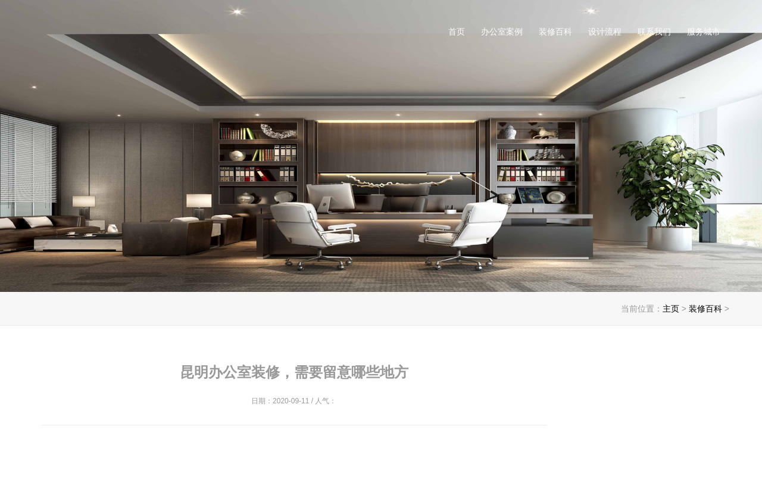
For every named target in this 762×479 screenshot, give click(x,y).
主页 (671, 308)
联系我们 (654, 31)
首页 (456, 31)
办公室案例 (502, 31)
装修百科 (555, 31)
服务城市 (703, 31)
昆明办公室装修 (162, 36)
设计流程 (605, 31)
